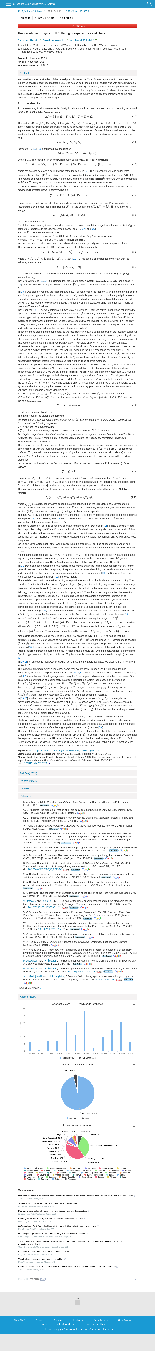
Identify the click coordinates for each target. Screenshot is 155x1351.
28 (40, 149)
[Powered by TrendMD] (32, 1296)
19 (38, 314)
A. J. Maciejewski (32, 993)
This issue (24, 18)
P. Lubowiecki (30, 978)
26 (25, 713)
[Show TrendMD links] (135, 1296)
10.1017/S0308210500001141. (48, 924)
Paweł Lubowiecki (53, 40)
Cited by (24, 806)
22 (24, 685)
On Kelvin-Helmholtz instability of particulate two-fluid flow (44, 1269)
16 (81, 620)
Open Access (124, 1337)
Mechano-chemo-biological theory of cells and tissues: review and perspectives (54, 1228)
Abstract (24, 73)
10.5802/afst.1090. (109, 996)
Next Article (67, 18)
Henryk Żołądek (83, 40)
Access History (28, 1014)
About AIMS (19, 1337)
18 (19, 289)
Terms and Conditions (94, 1341)
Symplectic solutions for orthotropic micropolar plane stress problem (49, 1220)
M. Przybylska (56, 993)
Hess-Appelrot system (41, 768)
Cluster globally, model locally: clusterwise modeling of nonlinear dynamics (52, 1236)
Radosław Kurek (28, 40)
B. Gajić (46, 918)
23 (56, 522)
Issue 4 (41, 11)
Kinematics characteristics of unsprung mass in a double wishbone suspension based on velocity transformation (68, 1284)
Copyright (58, 1337)
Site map (48, 1346)
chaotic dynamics (89, 768)
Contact (43, 1341)
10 (103, 577)
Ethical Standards (65, 1341)
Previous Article (44, 18)
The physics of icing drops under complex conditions (42, 1276)
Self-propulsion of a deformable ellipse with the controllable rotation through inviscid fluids (58, 1243)
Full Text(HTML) (28, 791)
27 (83, 230)
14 (67, 262)
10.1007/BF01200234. (53, 946)
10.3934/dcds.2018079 (76, 11)
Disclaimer (78, 1337)
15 (74, 681)
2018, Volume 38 (27, 11)
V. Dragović (29, 918)
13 (34, 149)
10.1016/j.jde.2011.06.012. (85, 989)
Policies (39, 1337)
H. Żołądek (50, 978)
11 (105, 530)
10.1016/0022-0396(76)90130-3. (49, 887)
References (26, 814)
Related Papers (28, 798)
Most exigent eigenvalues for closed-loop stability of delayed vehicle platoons (53, 1251)
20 (93, 230)
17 (81, 681)
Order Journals (101, 1337)
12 (42, 285)
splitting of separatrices (66, 768)
